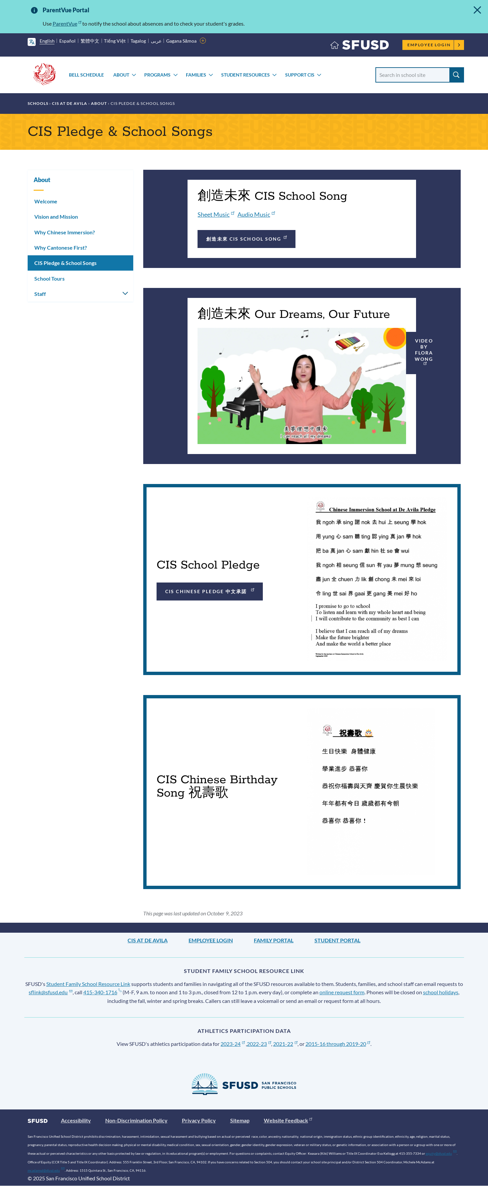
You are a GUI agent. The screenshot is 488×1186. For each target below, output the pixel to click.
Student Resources (245, 75)
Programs (157, 75)
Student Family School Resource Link (88, 984)
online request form (341, 992)
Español (67, 41)
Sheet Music (216, 214)
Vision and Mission (56, 216)
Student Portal (337, 940)
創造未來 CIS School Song (247, 238)
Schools (38, 103)
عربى (156, 41)
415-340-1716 (102, 992)
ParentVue (67, 23)
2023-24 (233, 1044)
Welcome (45, 201)
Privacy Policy (199, 1120)
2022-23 (259, 1044)
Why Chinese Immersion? (64, 232)
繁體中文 (90, 41)
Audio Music (256, 214)
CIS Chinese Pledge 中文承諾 (210, 590)
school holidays (440, 992)
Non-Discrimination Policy (136, 1120)
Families (196, 75)
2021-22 (285, 1044)
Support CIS (299, 75)
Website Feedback (288, 1120)
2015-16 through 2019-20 (337, 1044)
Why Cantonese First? (60, 247)
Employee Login (433, 44)
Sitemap (239, 1120)
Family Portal (273, 940)
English (47, 41)
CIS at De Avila (69, 103)
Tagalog (138, 41)
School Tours (49, 278)
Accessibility (76, 1120)
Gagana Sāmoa (181, 41)
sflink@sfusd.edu (50, 992)
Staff (40, 294)
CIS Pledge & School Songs (65, 263)
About (121, 75)
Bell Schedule (86, 75)
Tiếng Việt (115, 41)
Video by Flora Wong (424, 351)
